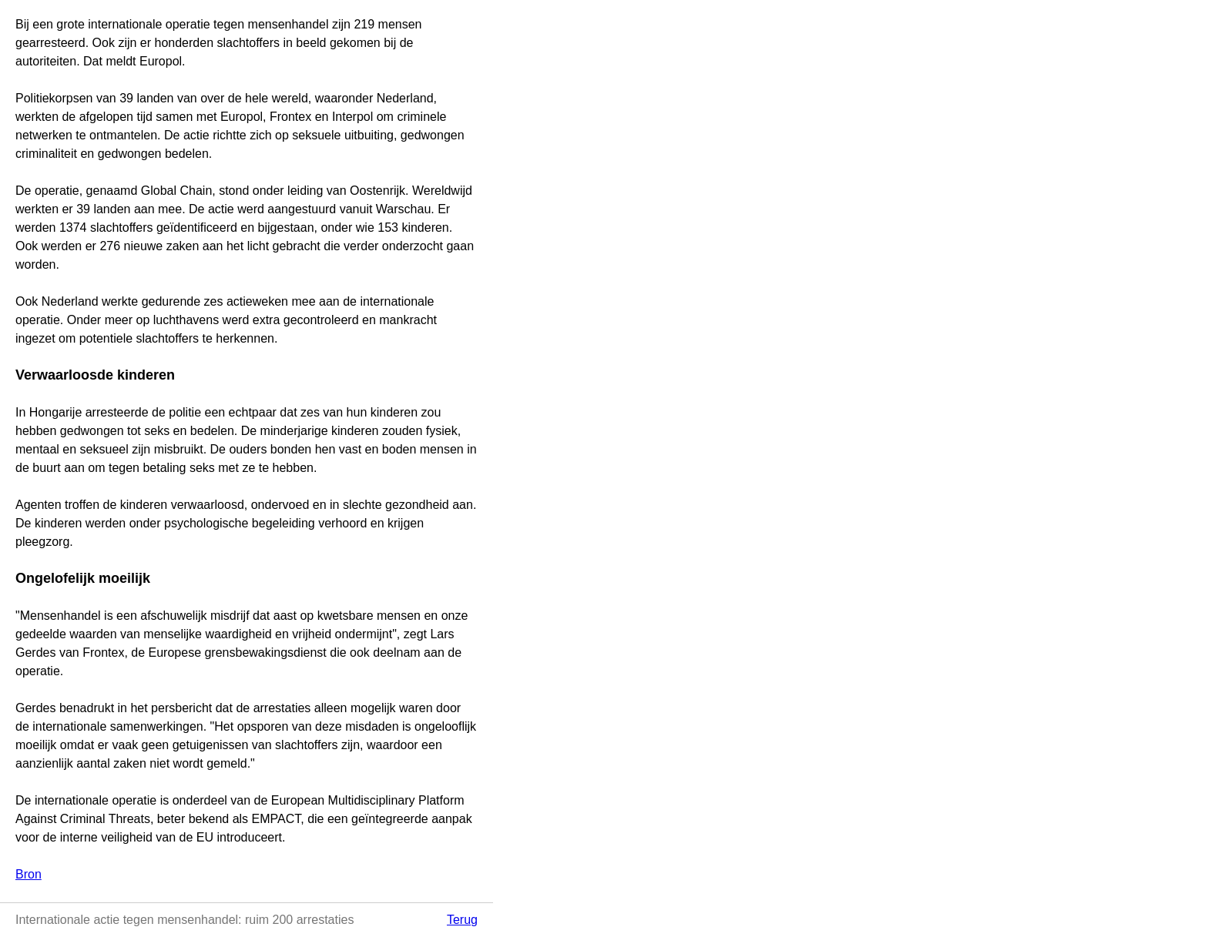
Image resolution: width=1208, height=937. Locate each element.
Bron (28, 874)
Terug (462, 919)
